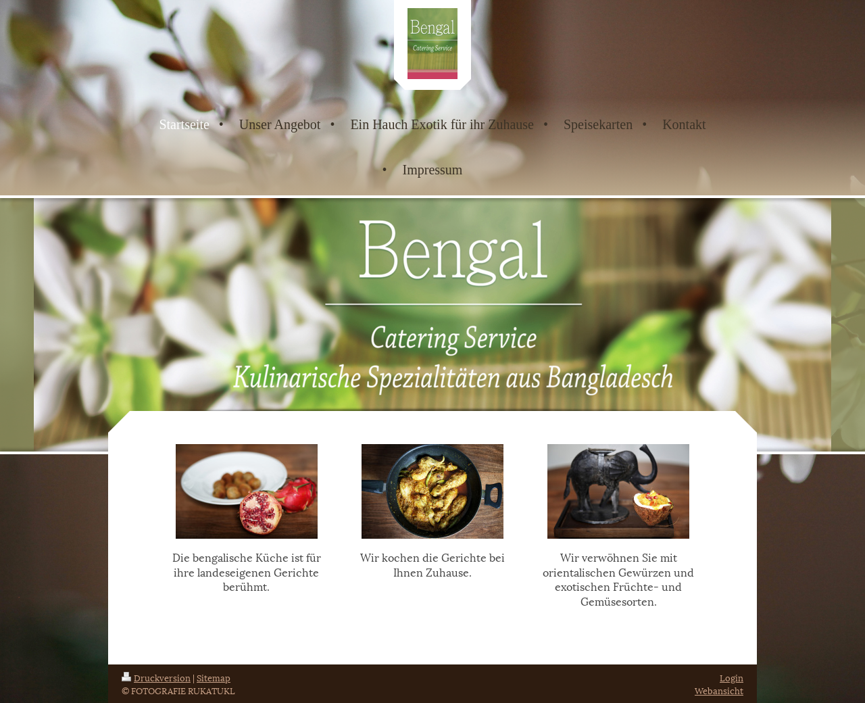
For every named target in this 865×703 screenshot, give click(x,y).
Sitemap (213, 677)
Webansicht (719, 690)
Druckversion (156, 677)
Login (731, 677)
